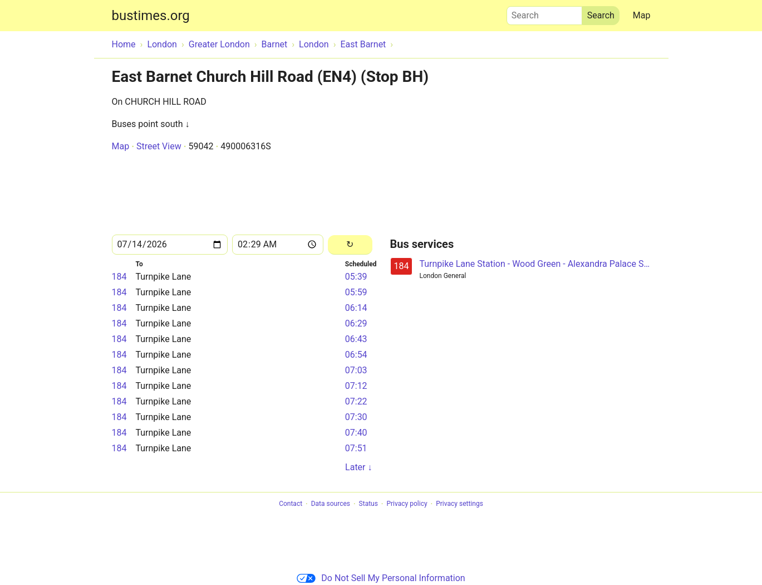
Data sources (330, 504)
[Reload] (350, 245)
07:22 (356, 401)
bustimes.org (151, 15)
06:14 (356, 308)
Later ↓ (358, 467)
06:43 (356, 339)
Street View (158, 146)
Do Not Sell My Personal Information (381, 578)
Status (368, 504)
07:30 (356, 417)
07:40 (356, 432)
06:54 (356, 354)
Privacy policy (406, 504)
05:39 (356, 276)
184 (119, 276)
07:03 (356, 370)
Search (544, 13)
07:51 (356, 448)
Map (642, 15)
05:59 (356, 292)
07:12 (356, 386)
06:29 (356, 323)
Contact (290, 504)
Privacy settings (459, 504)
